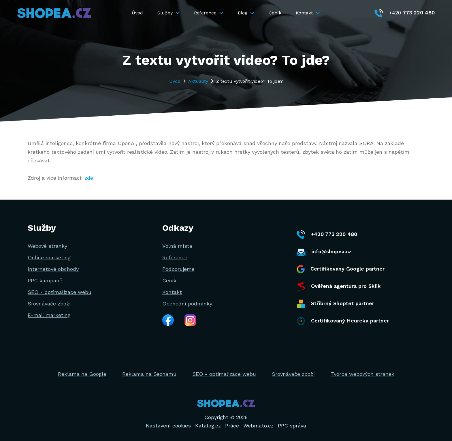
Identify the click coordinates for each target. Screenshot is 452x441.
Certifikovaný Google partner (341, 269)
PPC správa (292, 426)
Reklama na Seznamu (149, 374)
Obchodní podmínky (187, 304)
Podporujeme (178, 269)
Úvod (137, 13)
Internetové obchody (53, 269)
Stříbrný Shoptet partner (335, 303)
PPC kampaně (45, 280)
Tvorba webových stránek (362, 374)
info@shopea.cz (324, 251)
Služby (168, 13)
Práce (232, 426)
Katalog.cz (208, 426)
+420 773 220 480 (327, 234)
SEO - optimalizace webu (59, 292)
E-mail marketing (49, 315)
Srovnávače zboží (49, 304)
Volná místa (177, 246)
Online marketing (49, 257)
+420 (404, 13)
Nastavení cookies (168, 426)
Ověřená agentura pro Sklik (339, 286)
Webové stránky (47, 246)
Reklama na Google (82, 374)
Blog (246, 13)
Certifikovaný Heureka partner (343, 321)
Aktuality (198, 81)
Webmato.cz (258, 426)
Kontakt (308, 13)
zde (88, 178)
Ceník (275, 13)
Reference (208, 13)
